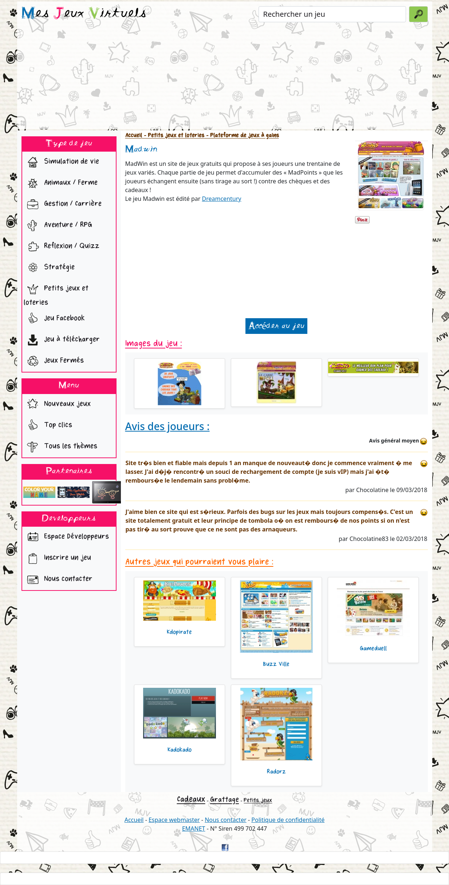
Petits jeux (258, 800)
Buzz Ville (276, 664)
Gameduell (373, 648)
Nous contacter (58, 579)
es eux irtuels (83, 13)
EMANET (193, 828)
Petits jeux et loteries (56, 293)
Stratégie (49, 268)
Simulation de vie (61, 162)
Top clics (48, 426)
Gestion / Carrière (63, 204)
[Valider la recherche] (418, 14)
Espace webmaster (174, 820)
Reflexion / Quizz (61, 247)
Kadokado (180, 750)
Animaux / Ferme (61, 183)
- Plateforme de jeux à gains (241, 135)
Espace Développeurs (66, 537)
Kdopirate (179, 632)
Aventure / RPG (58, 226)
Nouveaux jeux (57, 404)
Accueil (133, 135)
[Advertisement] (225, 78)
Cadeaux (191, 799)
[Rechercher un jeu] (332, 14)
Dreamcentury (221, 199)
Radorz (276, 772)
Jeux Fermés (54, 361)
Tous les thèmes (60, 447)
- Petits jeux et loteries (173, 135)
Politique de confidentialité (287, 820)
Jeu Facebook (54, 319)
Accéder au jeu (276, 326)
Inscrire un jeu (57, 558)
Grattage (224, 799)
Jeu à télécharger (62, 340)
